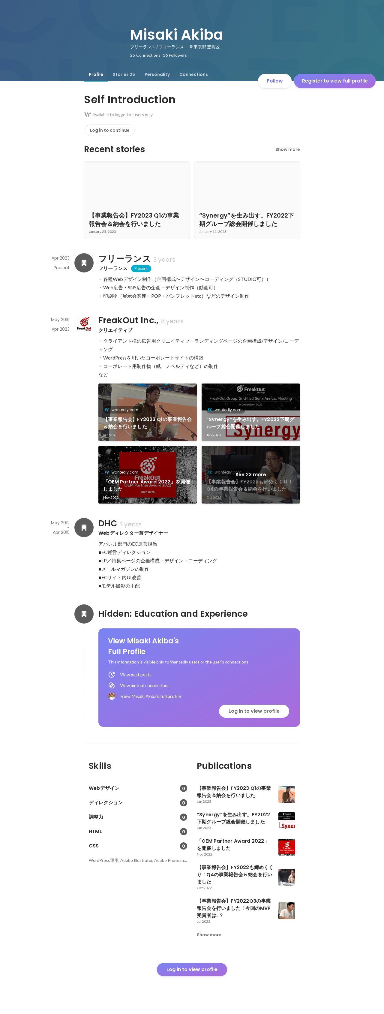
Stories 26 (124, 74)
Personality (157, 74)
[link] (147, 412)
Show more (287, 149)
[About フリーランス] (84, 262)
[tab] (96, 74)
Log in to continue (110, 130)
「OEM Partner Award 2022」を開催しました (146, 485)
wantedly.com (123, 409)
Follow (275, 80)
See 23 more (251, 474)
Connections (193, 74)
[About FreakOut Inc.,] (84, 324)
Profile (96, 74)
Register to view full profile (335, 80)
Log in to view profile (254, 711)
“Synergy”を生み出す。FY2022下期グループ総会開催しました (250, 423)
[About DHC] (84, 527)
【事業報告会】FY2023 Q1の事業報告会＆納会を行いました (147, 423)
